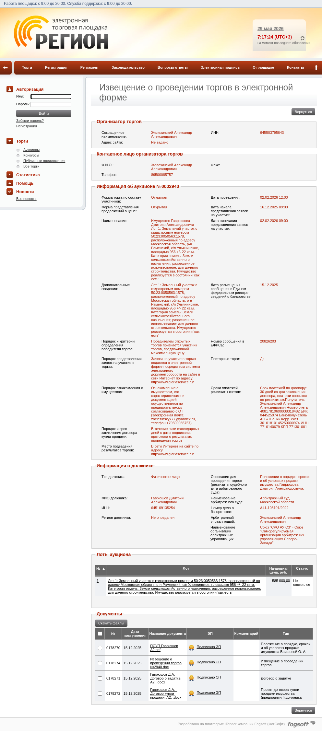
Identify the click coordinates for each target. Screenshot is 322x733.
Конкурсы (31, 155)
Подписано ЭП (209, 647)
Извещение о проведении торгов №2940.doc (166, 663)
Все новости (26, 199)
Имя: (20, 96)
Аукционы (31, 150)
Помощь (24, 183)
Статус (302, 568)
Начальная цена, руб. (279, 570)
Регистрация (56, 67)
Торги (27, 67)
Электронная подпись (220, 67)
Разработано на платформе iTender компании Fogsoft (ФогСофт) (231, 724)
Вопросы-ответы (173, 67)
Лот (186, 568)
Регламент (89, 67)
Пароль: (23, 104)
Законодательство (128, 67)
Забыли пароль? (30, 120)
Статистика (28, 174)
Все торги (31, 166)
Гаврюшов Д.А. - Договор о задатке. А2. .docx (165, 678)
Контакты (295, 67)
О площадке (263, 67)
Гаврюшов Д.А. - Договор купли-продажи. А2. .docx (165, 693)
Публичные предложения (44, 161)
